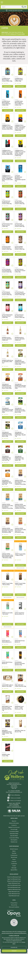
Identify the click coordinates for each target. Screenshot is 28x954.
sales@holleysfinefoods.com (15, 792)
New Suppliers (14, 839)
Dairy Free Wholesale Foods (14, 885)
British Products (14, 849)
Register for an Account (14, 827)
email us (13, 34)
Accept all (14, 950)
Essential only (14, 947)
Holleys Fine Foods (12, 2)
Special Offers (14, 869)
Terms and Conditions (14, 907)
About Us (14, 821)
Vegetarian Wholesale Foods (14, 889)
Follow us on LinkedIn (15, 798)
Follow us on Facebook (15, 800)
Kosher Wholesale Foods (14, 893)
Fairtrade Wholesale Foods (14, 887)
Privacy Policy (14, 902)
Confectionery (14, 855)
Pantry (14, 859)
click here (21, 34)
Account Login (14, 829)
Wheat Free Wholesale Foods (14, 881)
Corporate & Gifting (14, 837)
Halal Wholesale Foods (14, 895)
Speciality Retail (14, 835)
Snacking (14, 853)
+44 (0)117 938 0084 (15, 790)
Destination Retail (14, 833)
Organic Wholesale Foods (14, 883)
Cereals (14, 865)
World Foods (14, 857)
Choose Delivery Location (15, 10)
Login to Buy (7, 86)
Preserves (14, 861)
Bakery (14, 851)
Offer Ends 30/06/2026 (7, 597)
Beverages (14, 867)
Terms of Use (14, 905)
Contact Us (14, 825)
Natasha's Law (14, 841)
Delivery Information (14, 823)
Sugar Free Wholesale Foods (14, 879)
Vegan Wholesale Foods (14, 891)
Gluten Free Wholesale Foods (14, 877)
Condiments (14, 863)
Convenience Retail (14, 831)
